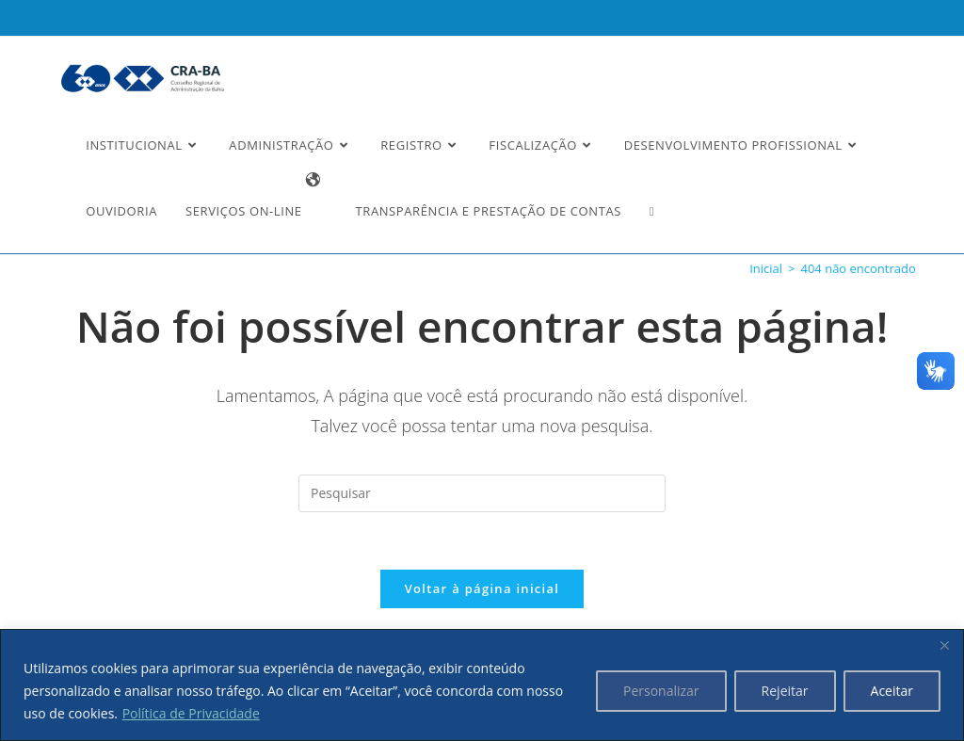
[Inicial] (765, 268)
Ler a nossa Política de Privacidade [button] (145, 31)
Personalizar (661, 691)
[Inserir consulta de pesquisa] (482, 493)
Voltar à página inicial (482, 588)
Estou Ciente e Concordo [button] (843, 33)
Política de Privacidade (191, 713)
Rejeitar (785, 691)
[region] (482, 685)
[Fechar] (944, 645)
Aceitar (892, 691)
